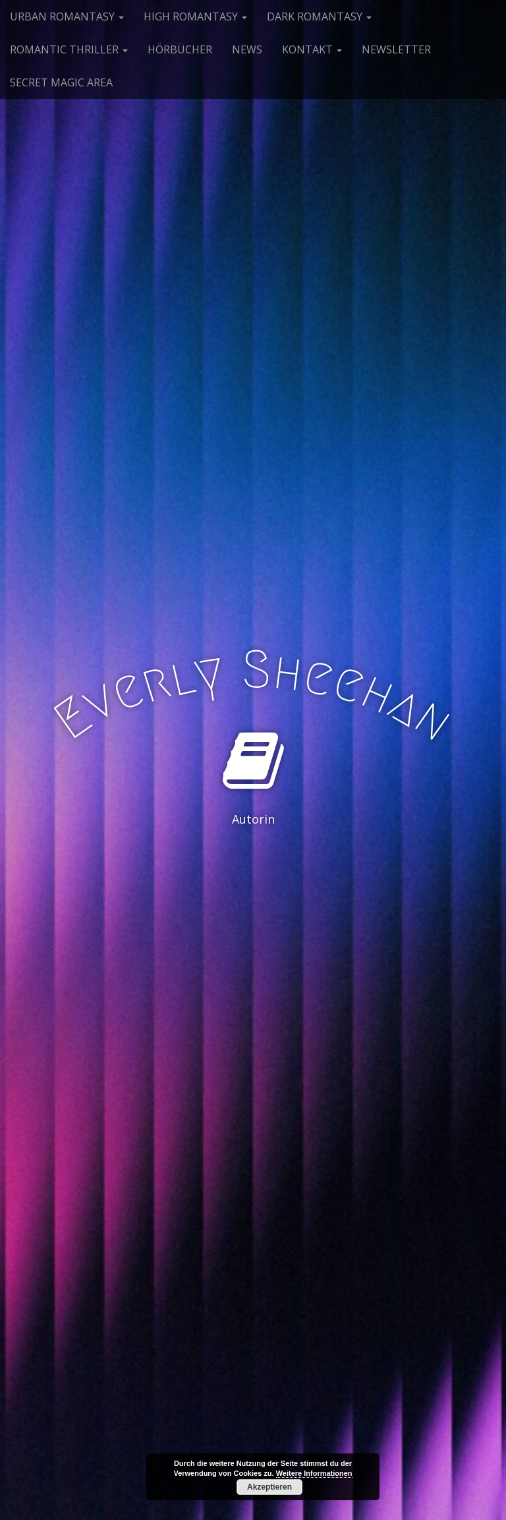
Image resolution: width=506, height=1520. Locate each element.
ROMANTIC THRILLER (69, 49)
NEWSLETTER (396, 49)
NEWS (247, 49)
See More (253, 873)
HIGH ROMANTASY (195, 16)
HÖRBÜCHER (180, 49)
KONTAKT (312, 49)
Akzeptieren (269, 1487)
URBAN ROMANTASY (67, 16)
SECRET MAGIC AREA (61, 82)
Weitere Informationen (314, 1473)
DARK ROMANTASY (319, 16)
